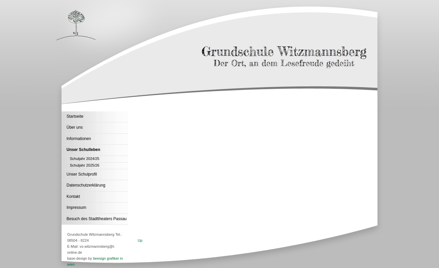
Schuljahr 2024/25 (84, 159)
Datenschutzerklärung (86, 185)
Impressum (76, 207)
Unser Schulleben (83, 149)
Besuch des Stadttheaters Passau (97, 218)
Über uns (75, 127)
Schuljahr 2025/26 (84, 165)
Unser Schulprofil (82, 174)
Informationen (79, 138)
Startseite (75, 116)
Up (140, 240)
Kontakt (73, 196)
